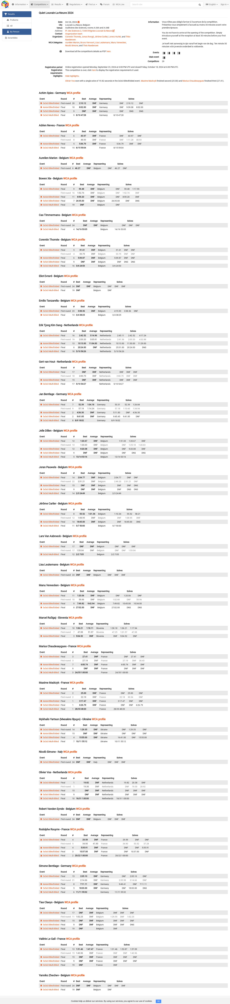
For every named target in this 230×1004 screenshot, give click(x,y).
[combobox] (166, 4)
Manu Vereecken (118, 42)
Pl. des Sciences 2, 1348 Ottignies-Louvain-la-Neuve (88, 31)
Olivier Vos (70, 81)
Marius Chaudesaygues (193, 81)
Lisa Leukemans (102, 42)
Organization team (73, 34)
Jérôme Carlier (101, 37)
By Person (13, 32)
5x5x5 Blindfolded (49, 111)
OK (158, 1001)
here (108, 51)
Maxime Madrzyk (148, 81)
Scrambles (11, 37)
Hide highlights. (72, 76)
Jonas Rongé (88, 37)
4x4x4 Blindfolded (49, 107)
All (9, 26)
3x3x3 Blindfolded (49, 103)
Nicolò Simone (71, 45)
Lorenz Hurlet (115, 37)
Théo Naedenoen (90, 45)
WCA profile (73, 92)
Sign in (225, 4)
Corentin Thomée (73, 37)
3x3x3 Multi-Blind (49, 115)
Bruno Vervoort (87, 42)
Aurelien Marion (72, 42)
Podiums (12, 20)
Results (10, 14)
